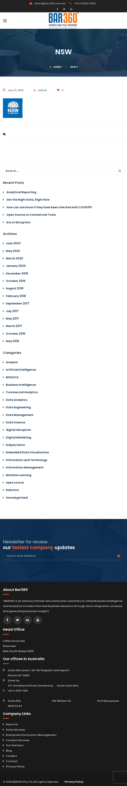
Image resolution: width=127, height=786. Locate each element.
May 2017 (12, 319)
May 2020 (13, 251)
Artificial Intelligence (21, 370)
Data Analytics (16, 400)
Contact (11, 761)
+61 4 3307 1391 (18, 691)
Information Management (25, 467)
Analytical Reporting (21, 192)
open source (15, 482)
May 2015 (12, 341)
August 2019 (14, 288)
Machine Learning (18, 475)
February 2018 (16, 296)
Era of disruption (18, 222)
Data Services (15, 730)
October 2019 (15, 281)
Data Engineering (18, 407)
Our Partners (14, 745)
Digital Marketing (18, 437)
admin (40, 90)
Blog (9, 750)
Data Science (15, 422)
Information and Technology (26, 460)
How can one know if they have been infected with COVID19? (49, 207)
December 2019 (17, 273)
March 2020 (14, 258)
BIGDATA (12, 377)
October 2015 (15, 334)
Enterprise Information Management (31, 735)
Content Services (17, 740)
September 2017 (17, 303)
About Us (12, 724)
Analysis (12, 362)
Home (55, 67)
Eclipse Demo (15, 445)
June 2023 (13, 243)
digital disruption (18, 430)
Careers (11, 756)
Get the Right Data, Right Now (28, 200)
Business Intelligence (21, 385)
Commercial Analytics (22, 392)
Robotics (12, 490)
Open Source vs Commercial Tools (31, 215)
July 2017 (12, 311)
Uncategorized (17, 498)
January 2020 (16, 266)
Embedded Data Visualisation (27, 452)
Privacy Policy (15, 766)
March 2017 (14, 326)
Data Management (20, 415)
